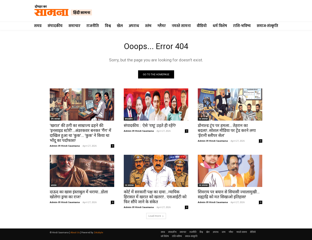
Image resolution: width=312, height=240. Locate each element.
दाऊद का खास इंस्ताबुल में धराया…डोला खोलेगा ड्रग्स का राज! (79, 194)
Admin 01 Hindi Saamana (65, 145)
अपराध (53, 185)
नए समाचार (203, 118)
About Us (75, 232)
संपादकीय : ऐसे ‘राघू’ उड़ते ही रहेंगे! (150, 125)
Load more (156, 216)
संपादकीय (129, 118)
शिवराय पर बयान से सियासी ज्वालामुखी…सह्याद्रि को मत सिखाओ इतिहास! (228, 194)
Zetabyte (98, 232)
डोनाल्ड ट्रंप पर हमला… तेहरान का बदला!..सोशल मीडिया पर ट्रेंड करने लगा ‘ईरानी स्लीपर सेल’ (227, 130)
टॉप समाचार (55, 118)
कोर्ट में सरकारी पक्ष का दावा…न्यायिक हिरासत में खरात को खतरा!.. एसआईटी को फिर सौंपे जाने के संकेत (155, 197)
